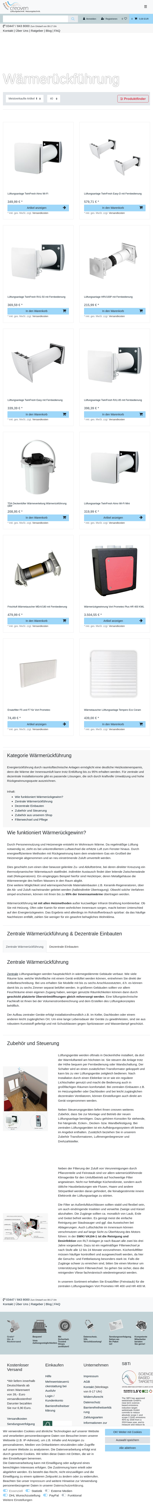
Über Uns (22, 30)
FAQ (57, 30)
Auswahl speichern (127, 1440)
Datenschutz (92, 1402)
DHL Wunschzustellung (24, 1495)
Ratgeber (37, 30)
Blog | (49, 30)
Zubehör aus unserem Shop (33, 815)
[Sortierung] (24, 98)
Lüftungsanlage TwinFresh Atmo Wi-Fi (27, 194)
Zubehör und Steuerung (31, 810)
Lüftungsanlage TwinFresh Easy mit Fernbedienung (34, 400)
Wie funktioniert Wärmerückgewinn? (39, 796)
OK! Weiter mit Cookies (127, 1432)
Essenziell (16, 1491)
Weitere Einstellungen (17, 1500)
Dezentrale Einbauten (29, 805)
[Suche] (73, 18)
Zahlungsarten (93, 1417)
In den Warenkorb (122, 207)
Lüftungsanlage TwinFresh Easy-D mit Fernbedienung (113, 194)
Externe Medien (61, 1491)
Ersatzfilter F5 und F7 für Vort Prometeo (28, 710)
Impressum (91, 1376)
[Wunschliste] (124, 19)
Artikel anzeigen (46, 207)
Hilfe (48, 1376)
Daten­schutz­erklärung (68, 1485)
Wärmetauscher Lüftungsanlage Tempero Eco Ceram (112, 710)
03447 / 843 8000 (18, 26)
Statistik (37, 1491)
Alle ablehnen (127, 1447)
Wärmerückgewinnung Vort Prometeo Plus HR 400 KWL (114, 607)
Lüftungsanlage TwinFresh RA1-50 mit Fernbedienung (36, 297)
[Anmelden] (89, 19)
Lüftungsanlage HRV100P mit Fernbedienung (108, 297)
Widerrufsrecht (93, 1396)
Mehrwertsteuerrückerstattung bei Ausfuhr (57, 1386)
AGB (87, 1381)
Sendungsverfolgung (21, 1424)
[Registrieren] (109, 19)
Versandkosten (40, 213)
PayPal (54, 1495)
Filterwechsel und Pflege (31, 819)
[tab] (24, 947)
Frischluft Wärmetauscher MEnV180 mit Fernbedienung (37, 607)
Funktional (74, 1495)
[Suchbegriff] (35, 18)
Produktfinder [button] (133, 99)
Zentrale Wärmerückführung (34, 801)
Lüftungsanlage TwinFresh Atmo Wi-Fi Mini (107, 503)
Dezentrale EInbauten (64, 946)
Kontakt (8, 30)
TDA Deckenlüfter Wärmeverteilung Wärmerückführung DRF (36, 505)
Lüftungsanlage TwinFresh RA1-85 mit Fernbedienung (113, 400)
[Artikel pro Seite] (53, 98)
